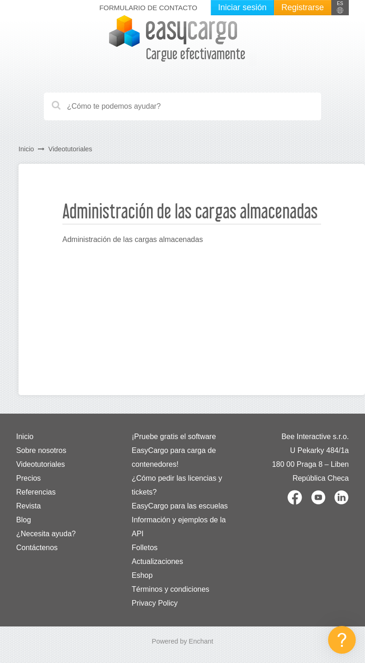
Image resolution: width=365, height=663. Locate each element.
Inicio (26, 149)
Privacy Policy (155, 603)
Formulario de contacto (148, 8)
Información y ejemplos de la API (179, 527)
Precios (28, 478)
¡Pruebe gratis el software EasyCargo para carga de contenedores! (174, 450)
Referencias (35, 492)
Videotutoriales (70, 149)
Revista (28, 506)
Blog (23, 520)
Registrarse (302, 7)
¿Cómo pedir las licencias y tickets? (177, 485)
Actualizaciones (157, 561)
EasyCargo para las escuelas (180, 506)
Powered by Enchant (182, 641)
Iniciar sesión (242, 7)
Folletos (145, 547)
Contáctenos (37, 547)
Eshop (142, 575)
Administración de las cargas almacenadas (132, 239)
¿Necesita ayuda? (46, 534)
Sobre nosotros (41, 450)
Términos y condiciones (170, 589)
